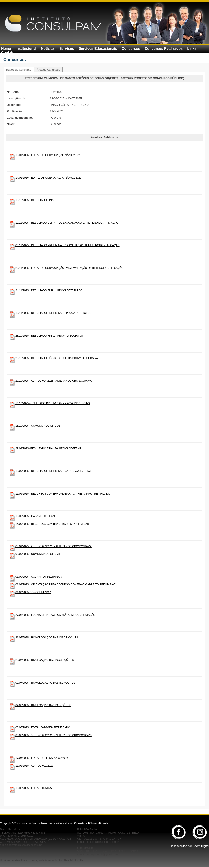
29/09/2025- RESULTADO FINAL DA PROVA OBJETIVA (48, 448)
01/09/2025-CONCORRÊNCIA (33, 592)
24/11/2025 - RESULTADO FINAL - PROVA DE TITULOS (48, 290)
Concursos (131, 48)
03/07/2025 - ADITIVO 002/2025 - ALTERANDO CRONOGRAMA (53, 735)
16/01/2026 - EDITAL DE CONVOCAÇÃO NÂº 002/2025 (48, 155)
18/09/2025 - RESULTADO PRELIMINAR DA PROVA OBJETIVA (53, 471)
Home (6, 48)
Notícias (48, 48)
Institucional (25, 48)
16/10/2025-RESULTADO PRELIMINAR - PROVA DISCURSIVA (52, 403)
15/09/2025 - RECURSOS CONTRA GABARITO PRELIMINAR (52, 523)
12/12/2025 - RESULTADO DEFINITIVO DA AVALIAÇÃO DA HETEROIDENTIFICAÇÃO (66, 222)
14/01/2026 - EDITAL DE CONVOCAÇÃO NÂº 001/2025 (48, 177)
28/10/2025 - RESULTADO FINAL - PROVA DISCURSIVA (49, 335)
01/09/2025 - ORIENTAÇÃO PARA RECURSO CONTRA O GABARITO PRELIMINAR (65, 584)
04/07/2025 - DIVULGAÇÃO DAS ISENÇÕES (43, 705)
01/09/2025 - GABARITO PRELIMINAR (38, 576)
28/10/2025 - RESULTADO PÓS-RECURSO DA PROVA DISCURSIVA (56, 358)
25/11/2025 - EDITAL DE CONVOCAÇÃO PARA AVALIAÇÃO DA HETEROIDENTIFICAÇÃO (69, 268)
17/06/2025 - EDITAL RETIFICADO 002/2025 (42, 757)
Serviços (66, 48)
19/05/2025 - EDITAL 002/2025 (33, 788)
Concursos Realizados (164, 48)
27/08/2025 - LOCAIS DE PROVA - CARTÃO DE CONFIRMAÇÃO (55, 614)
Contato (7, 52)
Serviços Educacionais (98, 48)
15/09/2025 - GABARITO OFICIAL (35, 516)
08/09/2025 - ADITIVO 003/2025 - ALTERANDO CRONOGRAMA (53, 546)
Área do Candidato (48, 69)
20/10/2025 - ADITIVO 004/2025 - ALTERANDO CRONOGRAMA (53, 380)
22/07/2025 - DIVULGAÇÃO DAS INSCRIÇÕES (44, 660)
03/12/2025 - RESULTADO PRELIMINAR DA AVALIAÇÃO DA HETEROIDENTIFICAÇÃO (67, 245)
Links (191, 48)
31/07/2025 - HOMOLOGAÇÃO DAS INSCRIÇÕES (46, 637)
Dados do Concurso (18, 69)
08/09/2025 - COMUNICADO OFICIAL (37, 554)
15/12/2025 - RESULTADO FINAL (35, 200)
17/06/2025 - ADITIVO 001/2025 (34, 765)
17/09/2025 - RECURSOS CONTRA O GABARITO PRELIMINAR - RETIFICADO (62, 493)
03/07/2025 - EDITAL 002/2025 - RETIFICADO (42, 727)
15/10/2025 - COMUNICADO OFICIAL (37, 425)
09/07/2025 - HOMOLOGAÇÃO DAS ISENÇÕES (45, 682)
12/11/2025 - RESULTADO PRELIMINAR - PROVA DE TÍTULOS (53, 312)
